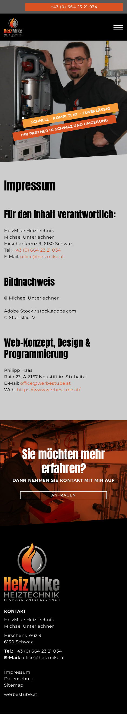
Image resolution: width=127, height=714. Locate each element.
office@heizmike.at (42, 256)
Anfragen (63, 495)
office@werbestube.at (45, 383)
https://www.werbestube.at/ (49, 389)
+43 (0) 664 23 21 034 (74, 6)
